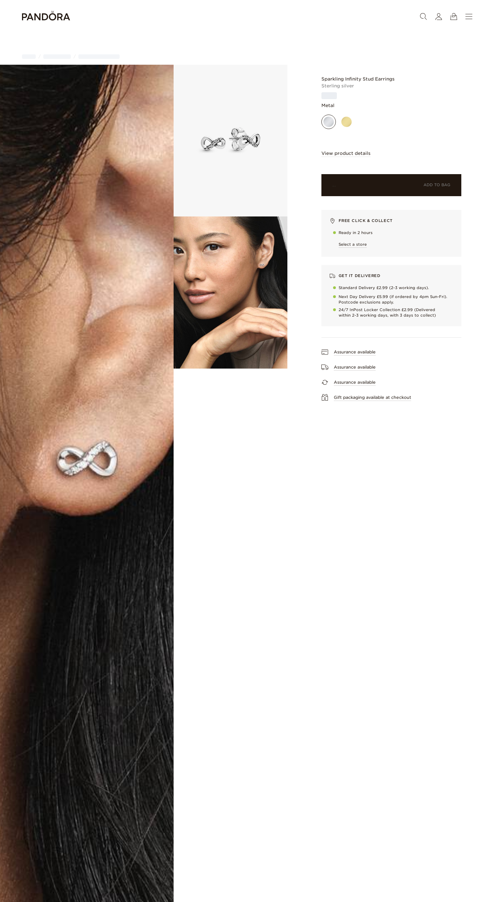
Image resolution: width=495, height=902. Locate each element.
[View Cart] (453, 16)
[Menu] (468, 16)
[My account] (438, 16)
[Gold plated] (346, 122)
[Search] (423, 16)
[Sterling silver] (328, 122)
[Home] (46, 16)
